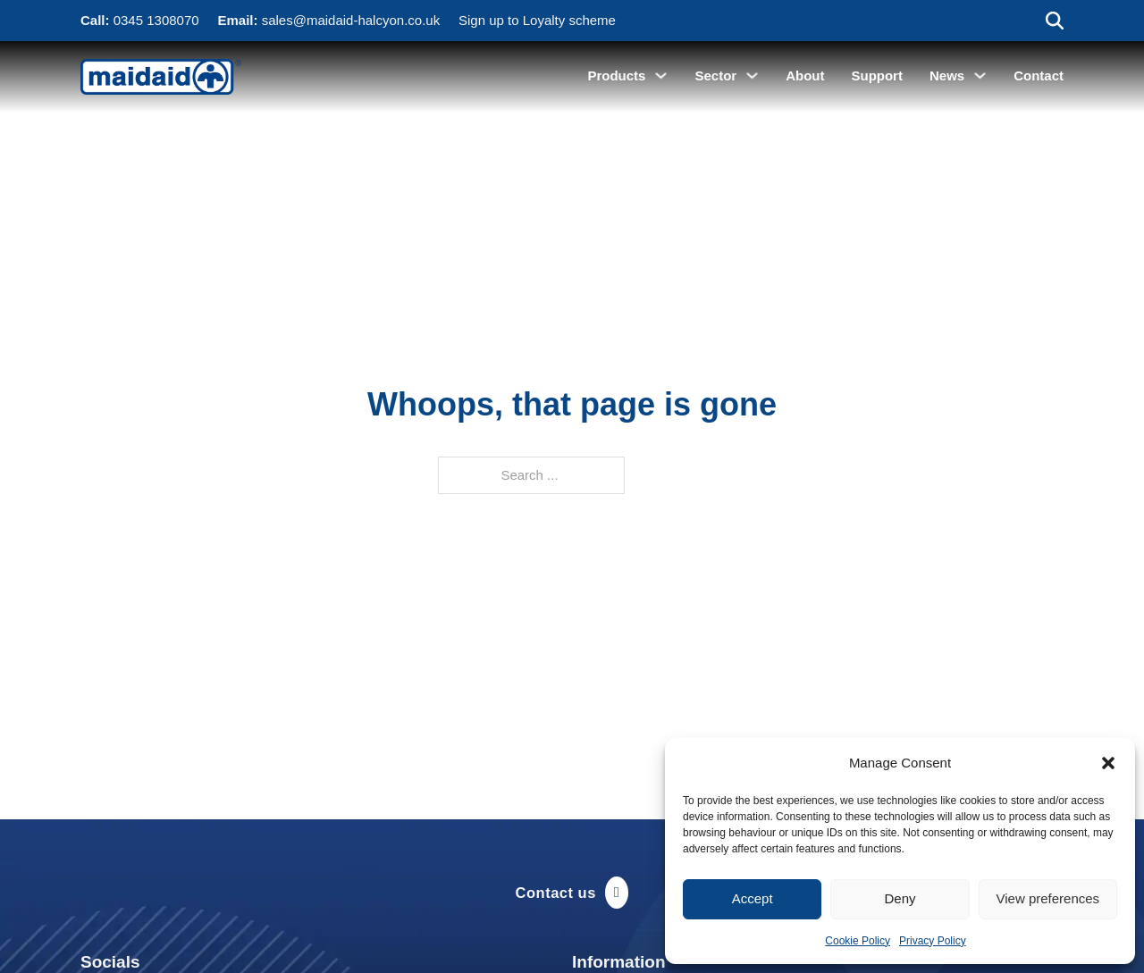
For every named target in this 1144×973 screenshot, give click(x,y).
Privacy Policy (932, 941)
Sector (715, 75)
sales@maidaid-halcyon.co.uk (351, 20)
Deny (899, 898)
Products (616, 75)
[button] (1108, 763)
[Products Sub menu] (661, 75)
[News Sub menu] (980, 75)
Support (877, 75)
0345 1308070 (156, 20)
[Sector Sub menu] (752, 75)
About (805, 75)
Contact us (572, 893)
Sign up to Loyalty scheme (537, 20)
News (947, 75)
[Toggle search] (1054, 20)
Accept (752, 898)
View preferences (1048, 898)
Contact (1039, 75)
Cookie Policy (857, 941)
